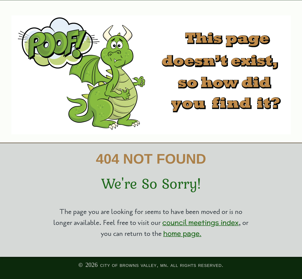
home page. (182, 233)
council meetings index (200, 222)
